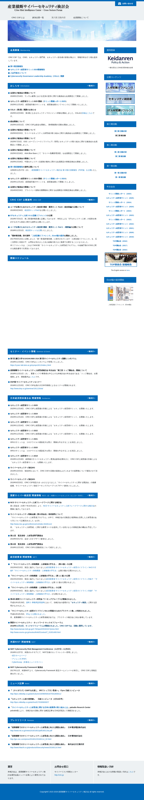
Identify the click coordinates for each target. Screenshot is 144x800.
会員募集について (81, 17)
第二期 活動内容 (120, 152)
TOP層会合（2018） (120, 241)
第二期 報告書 (120, 156)
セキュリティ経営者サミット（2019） (120, 237)
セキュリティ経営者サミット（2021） (120, 228)
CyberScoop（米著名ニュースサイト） (28, 662)
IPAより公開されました (35, 614)
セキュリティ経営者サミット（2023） (120, 215)
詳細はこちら (87, 113)
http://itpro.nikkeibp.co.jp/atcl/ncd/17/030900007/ (29, 702)
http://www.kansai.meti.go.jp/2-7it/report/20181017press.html (34, 629)
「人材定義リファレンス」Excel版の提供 (47, 236)
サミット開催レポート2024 (55, 179)
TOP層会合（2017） (120, 245)
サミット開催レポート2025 (55, 101)
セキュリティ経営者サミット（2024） (120, 207)
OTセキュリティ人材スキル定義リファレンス (28, 215)
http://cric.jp (59, 775)
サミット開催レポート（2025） (120, 194)
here (128, 270)
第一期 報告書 (120, 177)
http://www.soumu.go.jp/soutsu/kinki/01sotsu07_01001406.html (35, 632)
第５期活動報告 (16, 66)
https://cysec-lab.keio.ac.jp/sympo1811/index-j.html (30, 365)
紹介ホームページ (19, 655)
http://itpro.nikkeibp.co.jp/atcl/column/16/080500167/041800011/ (35, 694)
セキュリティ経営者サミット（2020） (120, 232)
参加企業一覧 (38, 17)
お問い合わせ (125, 3)
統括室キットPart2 (32, 210)
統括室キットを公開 (33, 230)
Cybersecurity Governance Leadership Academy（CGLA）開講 (37, 76)
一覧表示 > (91, 86)
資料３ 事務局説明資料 (35, 602)
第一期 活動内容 (120, 173)
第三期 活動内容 (120, 131)
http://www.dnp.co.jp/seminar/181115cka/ (26, 388)
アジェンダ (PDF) (19, 659)
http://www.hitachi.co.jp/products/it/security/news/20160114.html (35, 747)
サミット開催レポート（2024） (120, 202)
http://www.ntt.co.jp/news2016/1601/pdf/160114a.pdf (31, 731)
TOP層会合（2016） (120, 250)
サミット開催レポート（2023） (120, 211)
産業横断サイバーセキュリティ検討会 (38, 8)
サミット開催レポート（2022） (120, 220)
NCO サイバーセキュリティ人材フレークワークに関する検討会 (68, 506)
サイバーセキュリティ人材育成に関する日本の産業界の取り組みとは (40, 707)
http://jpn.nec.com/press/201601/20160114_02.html (30, 739)
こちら (32, 377)
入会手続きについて (18, 73)
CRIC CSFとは (18, 17)
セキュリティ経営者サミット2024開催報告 (27, 70)
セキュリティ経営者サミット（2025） (120, 198)
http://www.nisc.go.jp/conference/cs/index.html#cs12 (31, 524)
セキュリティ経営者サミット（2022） (120, 224)
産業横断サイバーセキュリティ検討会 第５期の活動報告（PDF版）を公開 (61, 170)
